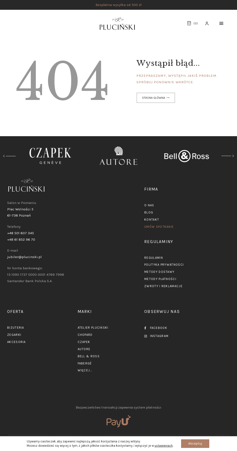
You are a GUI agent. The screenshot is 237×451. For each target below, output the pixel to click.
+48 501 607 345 (20, 233)
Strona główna (153, 97)
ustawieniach (164, 445)
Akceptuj (195, 443)
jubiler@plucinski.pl (24, 257)
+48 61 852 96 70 (21, 239)
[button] (221, 23)
